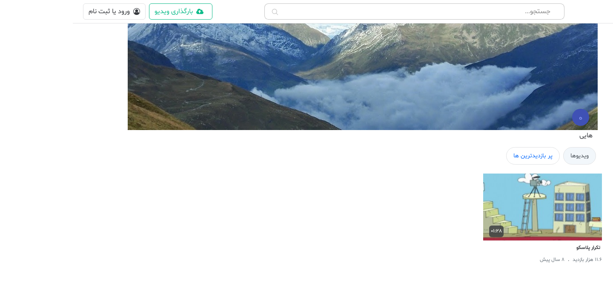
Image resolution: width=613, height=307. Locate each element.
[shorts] (596, 60)
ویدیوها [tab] (507, 156)
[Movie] (596, 229)
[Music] (596, 270)
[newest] (596, 81)
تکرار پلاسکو (515, 247)
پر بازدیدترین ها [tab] (460, 156)
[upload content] (108, 11)
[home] (596, 40)
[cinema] (596, 174)
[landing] (596, 144)
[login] (41, 11)
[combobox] (342, 11)
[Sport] (596, 209)
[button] (598, 12)
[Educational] (596, 250)
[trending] (596, 122)
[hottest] (596, 101)
